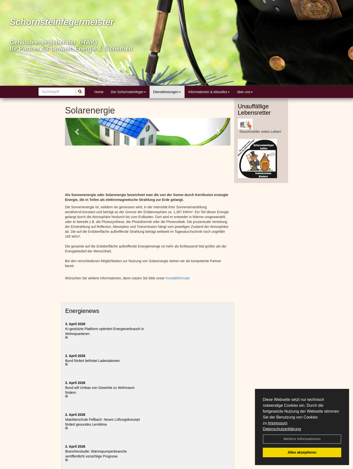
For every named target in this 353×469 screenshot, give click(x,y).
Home (98, 92)
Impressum (277, 423)
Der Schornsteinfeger (128, 92)
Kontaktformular (178, 278)
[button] (77, 132)
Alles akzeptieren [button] (302, 452)
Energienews (82, 311)
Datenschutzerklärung (282, 429)
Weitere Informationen (302, 439)
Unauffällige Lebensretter (254, 109)
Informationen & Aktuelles (209, 92)
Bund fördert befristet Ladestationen (92, 361)
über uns (245, 92)
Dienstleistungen (167, 92)
